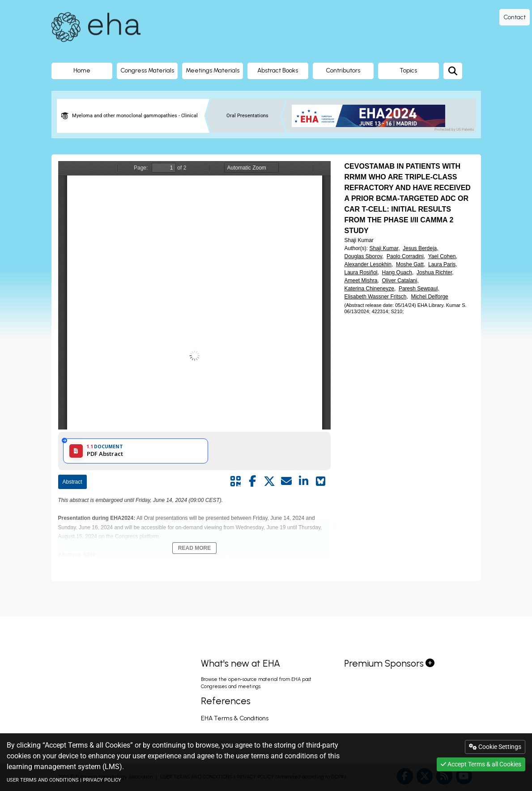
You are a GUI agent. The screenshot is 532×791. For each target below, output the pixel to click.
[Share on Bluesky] (320, 481)
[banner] (372, 116)
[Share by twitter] (269, 481)
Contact (514, 17)
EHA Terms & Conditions (234, 718)
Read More (194, 548)
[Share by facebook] (252, 481)
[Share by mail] (286, 481)
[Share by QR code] (235, 481)
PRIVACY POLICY (102, 780)
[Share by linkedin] (303, 481)
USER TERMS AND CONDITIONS (43, 780)
